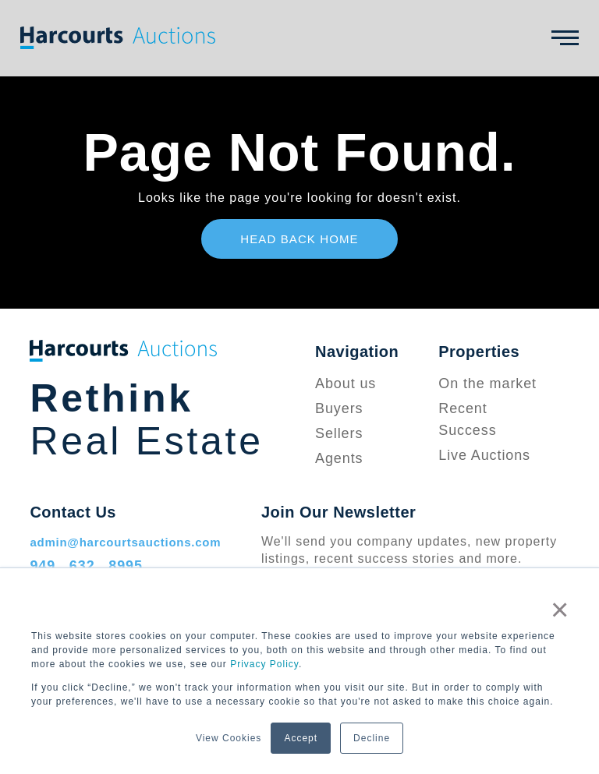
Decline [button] (371, 738)
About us (345, 383)
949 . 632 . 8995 (86, 566)
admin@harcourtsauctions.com (125, 542)
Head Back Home (299, 239)
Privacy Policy (264, 664)
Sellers (339, 433)
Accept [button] (300, 738)
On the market (487, 383)
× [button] (560, 609)
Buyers (339, 408)
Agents (339, 458)
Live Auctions (484, 455)
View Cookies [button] (228, 738)
